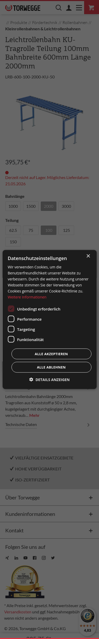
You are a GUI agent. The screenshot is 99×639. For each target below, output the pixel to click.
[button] (49, 380)
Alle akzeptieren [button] (51, 354)
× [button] (88, 256)
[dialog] (49, 319)
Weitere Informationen (27, 297)
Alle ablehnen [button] (51, 367)
